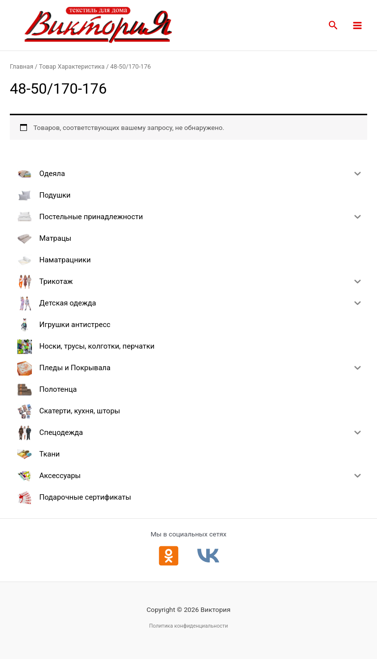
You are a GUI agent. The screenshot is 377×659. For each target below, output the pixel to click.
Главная (21, 66)
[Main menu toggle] (357, 25)
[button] (333, 25)
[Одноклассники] (169, 556)
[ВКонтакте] (208, 556)
